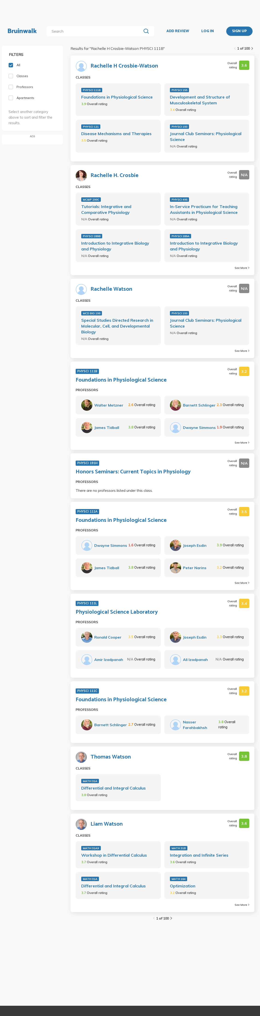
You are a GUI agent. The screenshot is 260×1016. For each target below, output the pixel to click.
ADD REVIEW (177, 31)
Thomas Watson (111, 757)
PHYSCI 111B (92, 90)
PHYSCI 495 (179, 199)
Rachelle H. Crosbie (114, 175)
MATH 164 (179, 879)
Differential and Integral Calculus (113, 788)
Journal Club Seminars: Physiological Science (205, 136)
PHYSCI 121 (91, 126)
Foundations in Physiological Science (117, 97)
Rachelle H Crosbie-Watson (124, 66)
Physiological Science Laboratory (117, 612)
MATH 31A (90, 781)
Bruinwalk (22, 31)
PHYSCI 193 (179, 126)
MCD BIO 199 (91, 313)
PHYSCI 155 (179, 90)
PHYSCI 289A (180, 236)
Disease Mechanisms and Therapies (116, 133)
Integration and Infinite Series (199, 855)
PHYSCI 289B (92, 236)
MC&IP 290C (91, 199)
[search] (95, 31)
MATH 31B (179, 848)
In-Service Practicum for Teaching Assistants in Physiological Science (204, 209)
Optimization (182, 886)
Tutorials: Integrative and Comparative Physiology (106, 209)
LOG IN (207, 31)
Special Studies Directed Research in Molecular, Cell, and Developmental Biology (117, 326)
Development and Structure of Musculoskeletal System (200, 100)
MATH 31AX (91, 848)
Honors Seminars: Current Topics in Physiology (133, 472)
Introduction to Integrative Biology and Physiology (115, 246)
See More (242, 268)
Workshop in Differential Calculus (114, 855)
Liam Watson (107, 824)
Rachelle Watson (111, 289)
